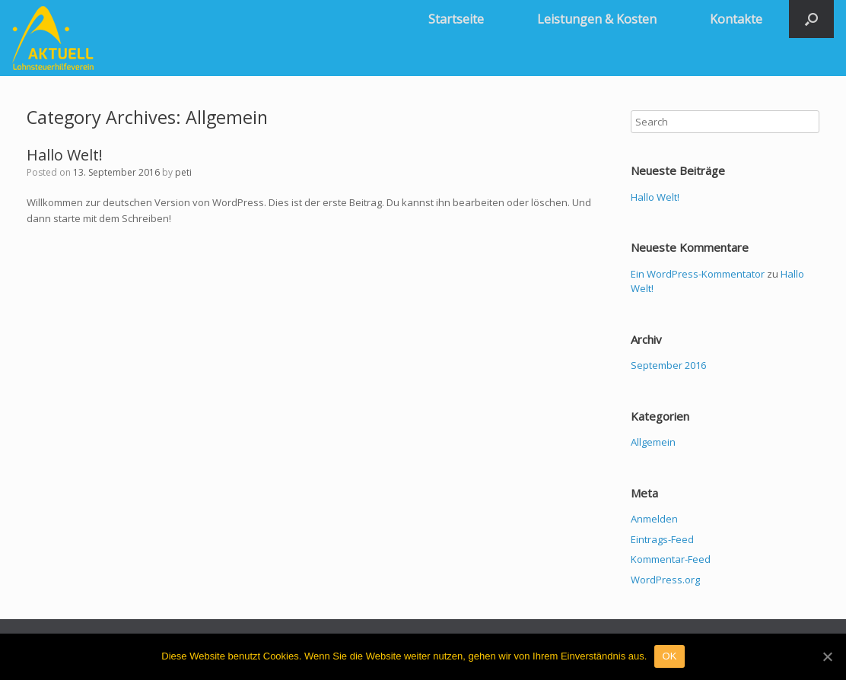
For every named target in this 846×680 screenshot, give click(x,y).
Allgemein (653, 442)
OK (669, 656)
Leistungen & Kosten (597, 19)
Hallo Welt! (65, 155)
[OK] (827, 656)
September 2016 (668, 365)
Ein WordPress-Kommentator (698, 274)
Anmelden (654, 519)
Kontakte (736, 19)
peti (183, 172)
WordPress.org (665, 579)
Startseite (456, 19)
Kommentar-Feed (671, 559)
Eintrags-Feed (662, 539)
